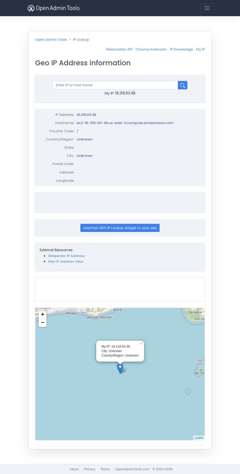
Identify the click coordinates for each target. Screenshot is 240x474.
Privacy (89, 469)
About (74, 469)
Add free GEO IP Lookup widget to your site (120, 227)
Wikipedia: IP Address (66, 255)
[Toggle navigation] (207, 8)
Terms (105, 469)
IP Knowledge (181, 49)
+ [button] (42, 315)
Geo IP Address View (65, 261)
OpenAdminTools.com (132, 469)
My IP (200, 49)
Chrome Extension (151, 49)
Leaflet (199, 437)
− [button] (42, 323)
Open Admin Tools (51, 39)
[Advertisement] (120, 203)
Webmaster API (119, 49)
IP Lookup (81, 39)
